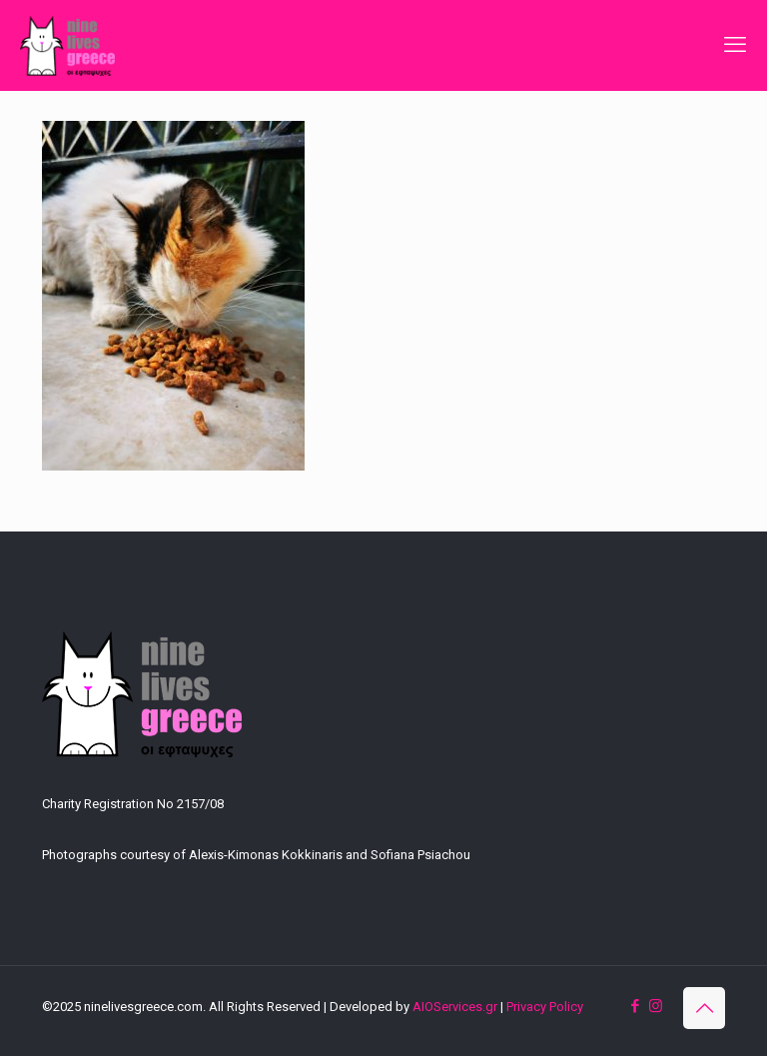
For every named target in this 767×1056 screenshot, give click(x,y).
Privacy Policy (544, 1006)
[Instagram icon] (655, 1006)
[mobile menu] (735, 45)
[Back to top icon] (704, 1008)
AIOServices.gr (454, 1006)
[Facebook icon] (634, 1006)
